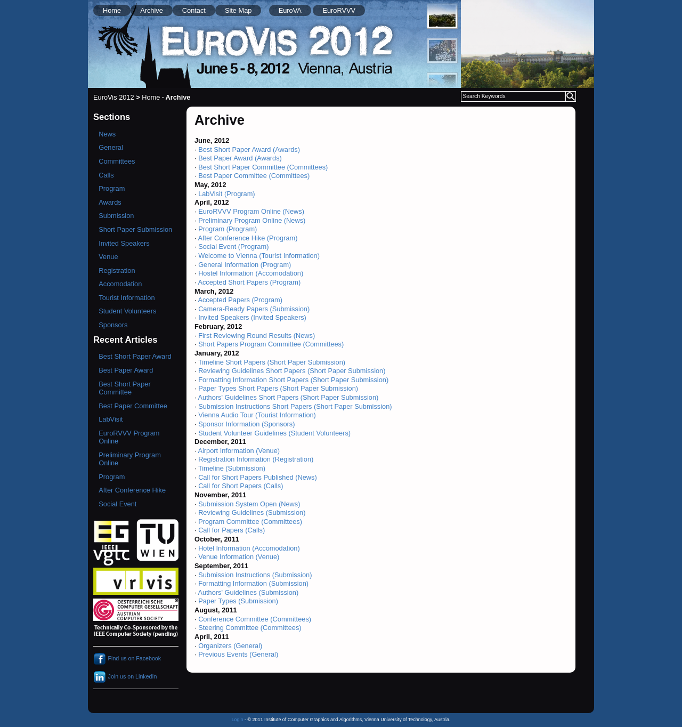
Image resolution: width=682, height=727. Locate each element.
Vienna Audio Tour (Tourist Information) (257, 415)
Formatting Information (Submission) (253, 583)
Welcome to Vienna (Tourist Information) (259, 256)
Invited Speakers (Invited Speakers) (252, 317)
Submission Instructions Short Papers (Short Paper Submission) (295, 406)
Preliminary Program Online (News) (251, 220)
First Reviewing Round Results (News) (256, 336)
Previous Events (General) (238, 654)
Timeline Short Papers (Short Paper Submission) (271, 362)
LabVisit (111, 419)
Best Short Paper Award (135, 356)
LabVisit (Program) (226, 194)
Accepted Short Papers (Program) (249, 282)
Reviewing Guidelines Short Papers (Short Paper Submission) (291, 371)
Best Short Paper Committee (124, 388)
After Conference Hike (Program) (247, 238)
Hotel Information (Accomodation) (249, 548)
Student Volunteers (127, 311)
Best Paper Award (126, 370)
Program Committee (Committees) (250, 522)
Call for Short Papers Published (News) (257, 477)
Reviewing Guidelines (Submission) (251, 512)
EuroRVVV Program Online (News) (251, 211)
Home (112, 10)
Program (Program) (227, 229)
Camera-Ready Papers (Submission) (254, 309)
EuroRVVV (338, 10)
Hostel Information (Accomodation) (250, 273)
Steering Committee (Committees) (249, 628)
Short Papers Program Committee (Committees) (271, 344)
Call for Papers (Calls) (231, 530)
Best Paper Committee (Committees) (254, 176)
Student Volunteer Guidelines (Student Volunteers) (274, 433)
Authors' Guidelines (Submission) (248, 592)
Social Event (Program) (233, 247)
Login (237, 719)
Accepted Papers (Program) (240, 300)
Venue (108, 257)
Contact (194, 10)
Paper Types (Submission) (238, 601)
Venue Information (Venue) (238, 557)
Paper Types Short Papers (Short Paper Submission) (278, 388)
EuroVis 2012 (113, 97)
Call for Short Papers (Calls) (240, 486)
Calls (106, 175)
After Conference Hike (132, 490)
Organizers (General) (230, 646)
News (107, 134)
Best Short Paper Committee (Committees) (263, 167)
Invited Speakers (124, 243)
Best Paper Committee (133, 406)
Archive (151, 10)
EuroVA (290, 10)
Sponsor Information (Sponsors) (246, 424)
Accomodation (120, 284)
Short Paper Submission (135, 229)
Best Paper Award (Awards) (240, 158)
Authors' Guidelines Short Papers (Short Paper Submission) (288, 397)
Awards (110, 202)
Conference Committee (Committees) (254, 619)
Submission (116, 216)
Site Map (238, 10)
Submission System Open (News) (249, 504)
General (111, 147)
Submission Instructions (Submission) (255, 575)
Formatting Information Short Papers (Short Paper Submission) (293, 380)
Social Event (117, 504)
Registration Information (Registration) (255, 459)
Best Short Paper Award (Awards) (249, 150)
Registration (117, 270)
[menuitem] (442, 16)
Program (112, 188)
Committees (117, 161)
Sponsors (113, 325)
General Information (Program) (244, 265)
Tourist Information (127, 298)
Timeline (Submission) (231, 468)
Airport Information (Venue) (239, 451)
